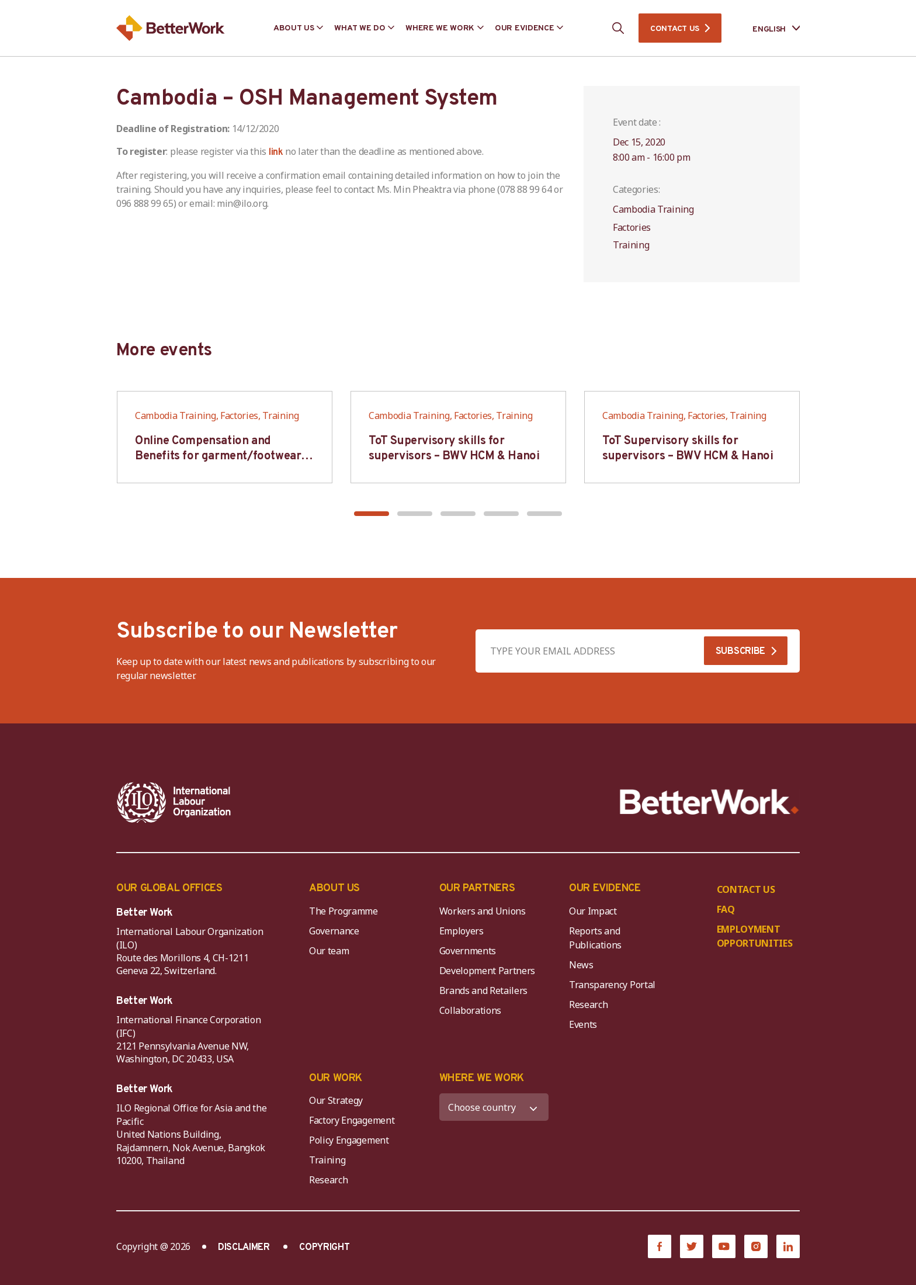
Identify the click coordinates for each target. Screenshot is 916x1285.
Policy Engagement (351, 1140)
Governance (334, 930)
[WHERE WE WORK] (494, 1107)
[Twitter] (691, 1246)
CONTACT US (674, 29)
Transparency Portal (612, 984)
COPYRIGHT (324, 1247)
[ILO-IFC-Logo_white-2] (174, 802)
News (581, 964)
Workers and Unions (482, 911)
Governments (467, 950)
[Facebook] (659, 1246)
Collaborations (470, 1010)
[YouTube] (723, 1246)
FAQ (726, 909)
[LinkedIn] (788, 1246)
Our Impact (593, 911)
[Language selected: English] (768, 28)
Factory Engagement (351, 1120)
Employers (461, 930)
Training (327, 1160)
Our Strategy (336, 1100)
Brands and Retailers (483, 990)
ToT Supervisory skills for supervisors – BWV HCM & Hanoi (454, 449)
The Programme (343, 911)
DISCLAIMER (244, 1247)
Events (583, 1024)
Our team (329, 950)
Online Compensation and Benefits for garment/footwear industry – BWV (218, 456)
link (276, 152)
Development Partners (487, 970)
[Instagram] (756, 1246)
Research (588, 1004)
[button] (371, 513)
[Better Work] (709, 802)
